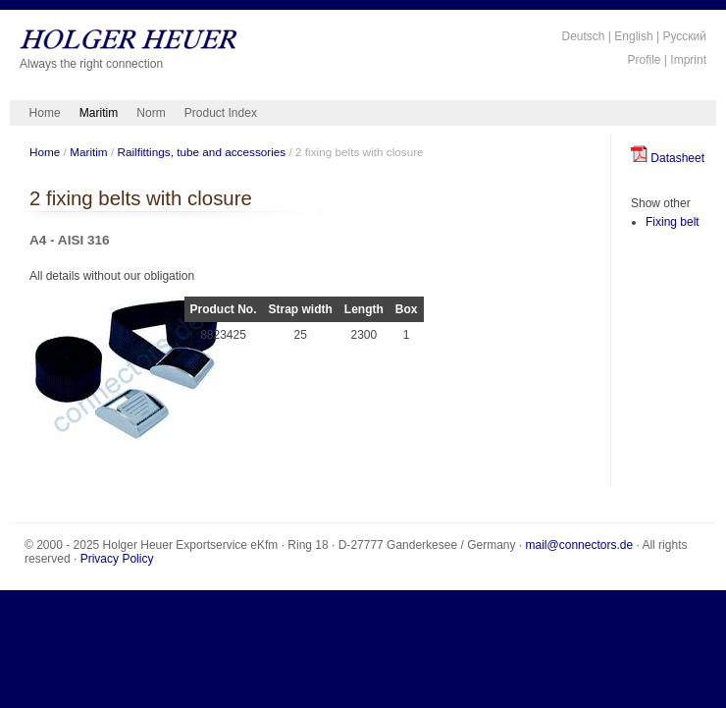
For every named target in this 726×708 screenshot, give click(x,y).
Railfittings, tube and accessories (201, 151)
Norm (150, 113)
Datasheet (667, 158)
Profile (644, 60)
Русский (684, 36)
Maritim (98, 113)
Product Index (220, 113)
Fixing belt (673, 222)
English (633, 36)
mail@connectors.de (580, 545)
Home (45, 113)
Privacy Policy (117, 559)
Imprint (688, 60)
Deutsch (582, 36)
